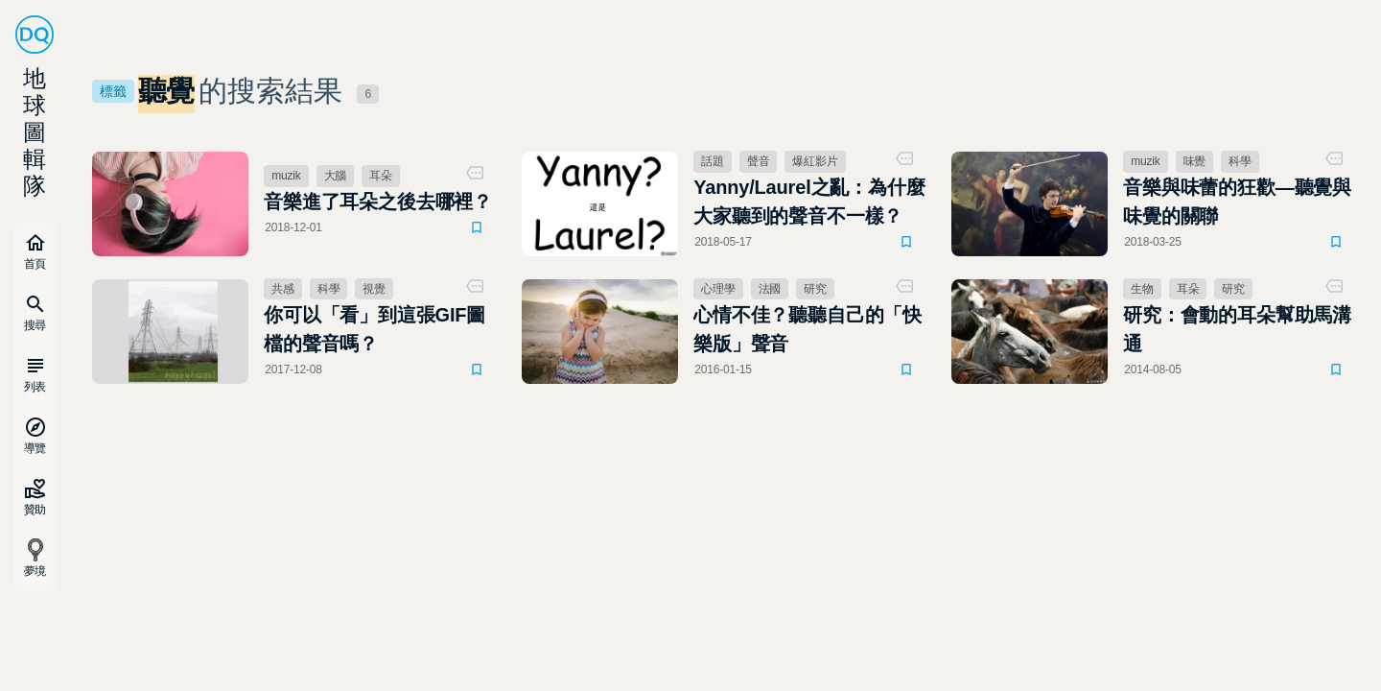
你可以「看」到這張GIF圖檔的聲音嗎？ (374, 329)
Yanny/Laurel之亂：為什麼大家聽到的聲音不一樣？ (809, 201)
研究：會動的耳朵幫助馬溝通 (1237, 329)
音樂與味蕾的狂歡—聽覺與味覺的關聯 (1237, 201)
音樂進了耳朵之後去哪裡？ (378, 201)
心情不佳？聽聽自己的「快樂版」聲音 (807, 329)
